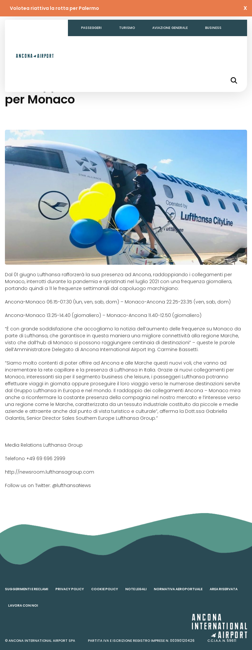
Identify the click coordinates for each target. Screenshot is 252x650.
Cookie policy (104, 589)
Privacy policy (69, 589)
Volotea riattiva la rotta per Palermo (54, 8)
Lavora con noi (23, 605)
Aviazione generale (170, 27)
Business (213, 27)
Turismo (127, 27)
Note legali (136, 589)
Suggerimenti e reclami (26, 589)
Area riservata (224, 589)
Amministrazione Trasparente (109, 44)
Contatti (165, 44)
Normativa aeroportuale (178, 589)
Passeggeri (91, 27)
